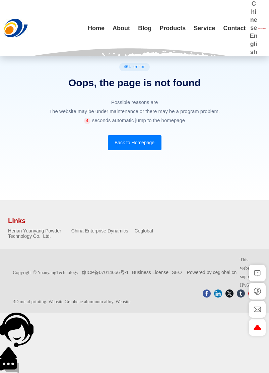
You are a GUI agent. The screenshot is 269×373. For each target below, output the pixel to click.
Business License (150, 272)
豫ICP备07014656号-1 (105, 272)
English (254, 44)
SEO (177, 272)
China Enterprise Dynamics (99, 230)
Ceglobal (144, 230)
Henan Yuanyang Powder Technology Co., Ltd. (34, 233)
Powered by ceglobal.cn (212, 272)
